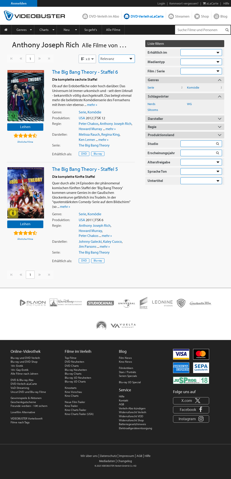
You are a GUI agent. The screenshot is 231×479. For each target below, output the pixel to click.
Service (125, 389)
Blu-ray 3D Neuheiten (78, 377)
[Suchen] (227, 30)
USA (82, 118)
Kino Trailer (71, 406)
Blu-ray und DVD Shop (24, 361)
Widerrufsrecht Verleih (132, 412)
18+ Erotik (17, 365)
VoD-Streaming (20, 388)
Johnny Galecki (90, 241)
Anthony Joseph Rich (116, 123)
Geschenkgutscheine (23, 402)
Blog (223, 16)
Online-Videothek (25, 351)
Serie (82, 112)
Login (161, 3)
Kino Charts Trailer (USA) (79, 414)
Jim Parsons (87, 246)
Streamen (182, 16)
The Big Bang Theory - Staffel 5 (85, 168)
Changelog (124, 461)
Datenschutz (108, 456)
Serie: (56, 145)
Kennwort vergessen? (184, 3)
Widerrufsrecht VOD (131, 416)
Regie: (56, 123)
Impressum (126, 456)
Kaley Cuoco (112, 241)
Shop (205, 16)
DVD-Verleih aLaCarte (147, 16)
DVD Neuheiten (74, 361)
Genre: (57, 112)
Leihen (25, 126)
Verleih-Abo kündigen (132, 408)
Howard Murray (90, 128)
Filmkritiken (126, 368)
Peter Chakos (88, 123)
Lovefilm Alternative (23, 412)
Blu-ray (98, 153)
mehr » (92, 104)
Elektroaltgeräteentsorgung (135, 428)
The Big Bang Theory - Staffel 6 (85, 71)
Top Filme (70, 358)
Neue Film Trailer (75, 402)
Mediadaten (107, 461)
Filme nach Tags (20, 422)
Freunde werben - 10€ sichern (29, 406)
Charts (44, 30)
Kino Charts (72, 395)
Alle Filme (113, 30)
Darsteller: (59, 134)
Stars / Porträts (127, 372)
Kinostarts (70, 388)
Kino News (125, 361)
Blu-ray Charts (73, 373)
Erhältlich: (62, 154)
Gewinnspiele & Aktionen (26, 398)
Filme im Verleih (78, 351)
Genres (21, 30)
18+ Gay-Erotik (19, 369)
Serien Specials (128, 376)
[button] (87, 59)
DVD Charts (72, 365)
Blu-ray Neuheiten (76, 369)
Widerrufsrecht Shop (131, 420)
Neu (66, 30)
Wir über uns (89, 456)
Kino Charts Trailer (75, 410)
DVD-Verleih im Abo (104, 16)
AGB (121, 404)
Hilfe (122, 396)
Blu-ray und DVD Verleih (25, 358)
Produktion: (61, 118)
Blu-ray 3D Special (130, 382)
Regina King (110, 134)
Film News (125, 358)
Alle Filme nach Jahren (24, 373)
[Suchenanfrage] (203, 29)
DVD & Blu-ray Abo (22, 380)
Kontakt (123, 400)
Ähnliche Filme (25, 141)
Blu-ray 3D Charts (75, 381)
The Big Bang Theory (94, 145)
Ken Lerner (87, 139)
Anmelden (19, 3)
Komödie (94, 112)
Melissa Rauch (89, 134)
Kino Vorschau (73, 392)
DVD (84, 153)
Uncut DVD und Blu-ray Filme (28, 392)
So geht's (90, 30)
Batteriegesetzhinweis (132, 424)
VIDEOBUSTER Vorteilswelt (26, 418)
